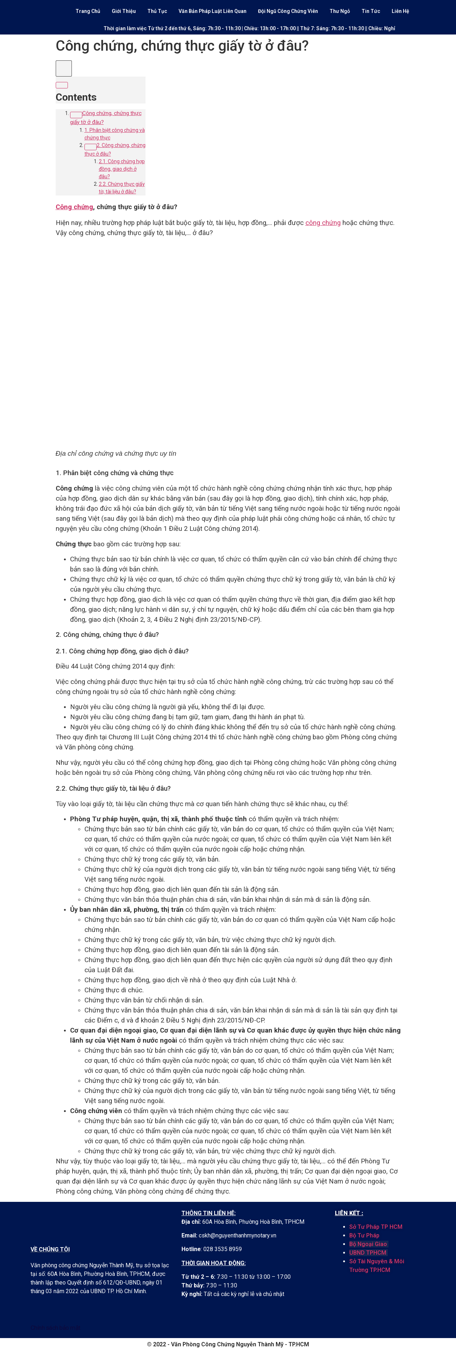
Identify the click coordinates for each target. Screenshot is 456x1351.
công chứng (323, 223)
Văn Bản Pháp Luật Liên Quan (213, 11)
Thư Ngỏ (340, 11)
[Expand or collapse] (62, 85)
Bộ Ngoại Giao (368, 1244)
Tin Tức (370, 11)
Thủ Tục (157, 11)
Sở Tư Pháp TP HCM (375, 1226)
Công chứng (74, 207)
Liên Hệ (400, 11)
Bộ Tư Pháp (364, 1235)
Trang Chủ (87, 11)
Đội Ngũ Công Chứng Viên (288, 11)
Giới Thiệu (124, 11)
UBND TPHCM (367, 1252)
